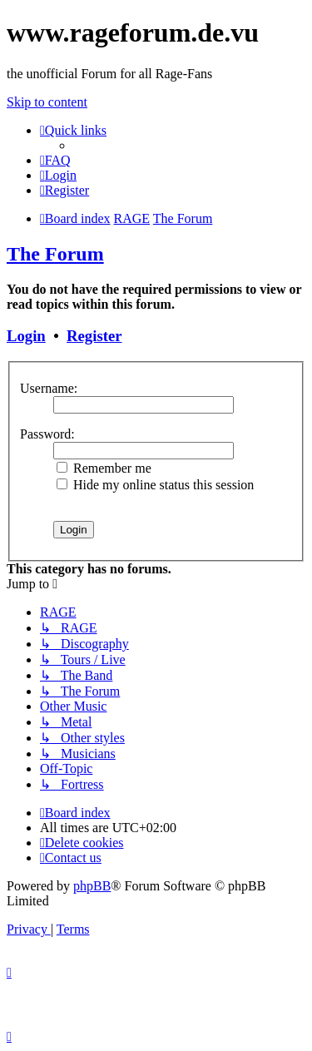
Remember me (104, 468)
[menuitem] (55, 160)
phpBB (92, 886)
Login (26, 336)
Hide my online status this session (155, 485)
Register (94, 336)
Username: (48, 388)
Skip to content (47, 102)
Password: (47, 434)
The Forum (55, 254)
